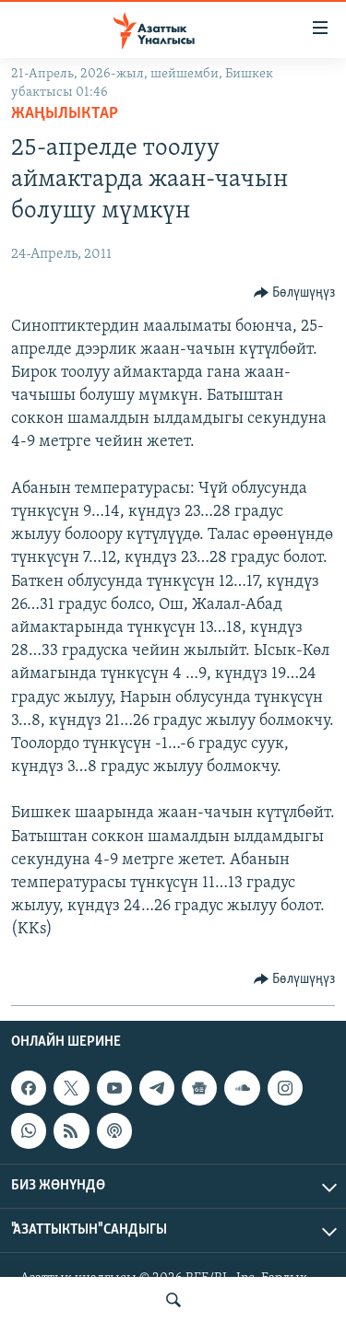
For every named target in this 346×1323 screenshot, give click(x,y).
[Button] (295, 293)
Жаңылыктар (64, 114)
